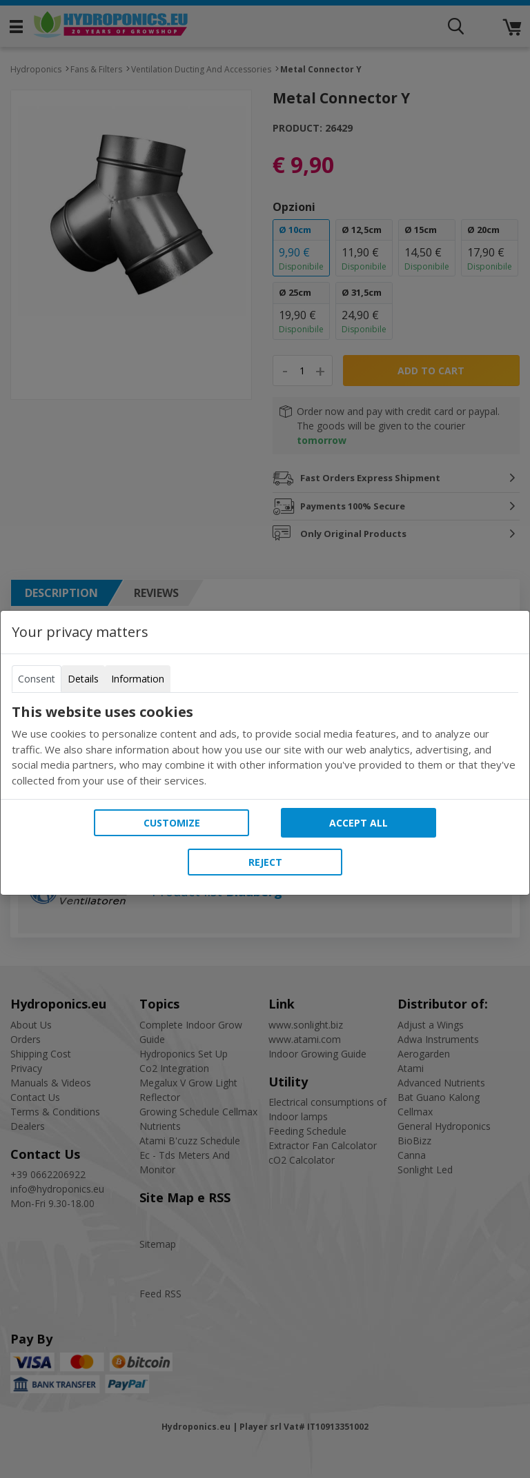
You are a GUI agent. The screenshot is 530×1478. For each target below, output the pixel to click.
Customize (172, 822)
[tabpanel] (265, 746)
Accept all (358, 822)
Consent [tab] (36, 678)
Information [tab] (137, 678)
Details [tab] (83, 678)
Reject (265, 862)
